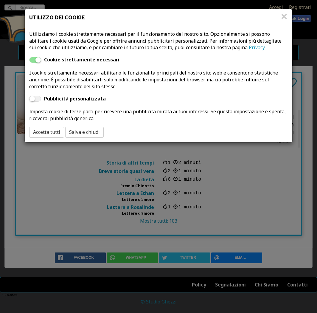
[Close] (284, 19)
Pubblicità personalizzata (75, 98)
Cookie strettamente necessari (81, 59)
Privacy (257, 47)
